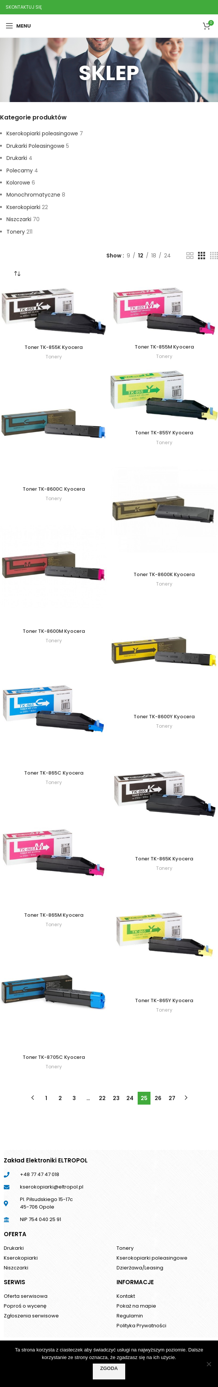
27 (172, 1098)
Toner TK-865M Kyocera (53, 915)
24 (130, 1098)
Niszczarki (18, 219)
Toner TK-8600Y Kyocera (164, 716)
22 (102, 1098)
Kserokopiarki (23, 207)
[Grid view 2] (189, 255)
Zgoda (109, 1368)
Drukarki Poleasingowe (35, 146)
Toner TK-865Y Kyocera (164, 1000)
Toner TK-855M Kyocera (164, 346)
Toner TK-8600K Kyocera (164, 574)
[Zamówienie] (17, 273)
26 (158, 1098)
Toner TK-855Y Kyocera (164, 432)
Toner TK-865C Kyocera (53, 772)
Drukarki (16, 158)
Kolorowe (18, 182)
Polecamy (19, 170)
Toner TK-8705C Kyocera (54, 1057)
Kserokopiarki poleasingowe (42, 133)
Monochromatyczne (33, 194)
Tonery (15, 232)
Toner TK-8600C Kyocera (54, 489)
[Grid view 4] (214, 255)
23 (116, 1098)
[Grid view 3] (201, 255)
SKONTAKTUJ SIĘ (24, 7)
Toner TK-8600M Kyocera (53, 631)
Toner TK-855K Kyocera (53, 347)
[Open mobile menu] (18, 25)
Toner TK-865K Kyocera (164, 858)
